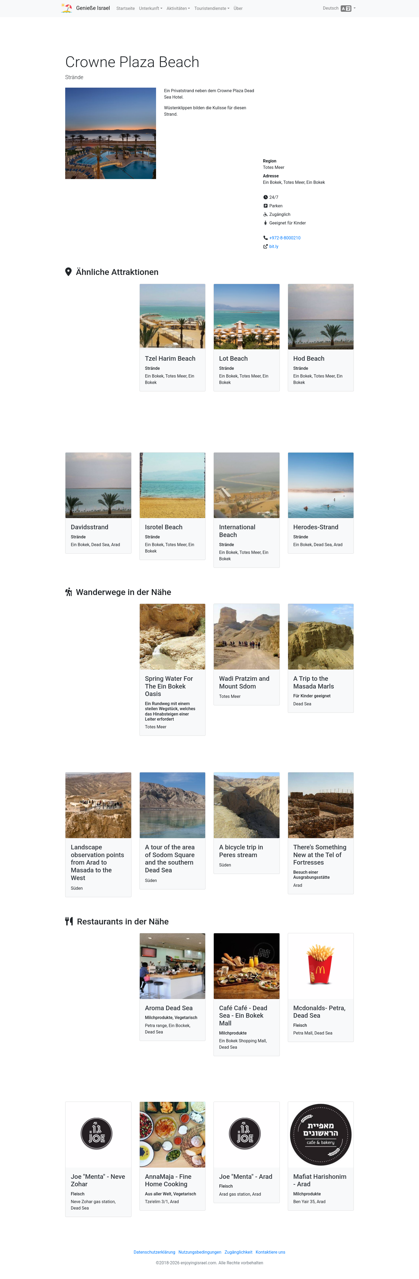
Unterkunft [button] (149, 8)
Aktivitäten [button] (177, 8)
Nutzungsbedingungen (200, 1252)
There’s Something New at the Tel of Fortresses (320, 854)
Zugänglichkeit (238, 1252)
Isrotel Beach (164, 527)
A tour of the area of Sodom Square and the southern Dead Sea (170, 858)
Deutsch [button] (337, 8)
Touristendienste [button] (210, 8)
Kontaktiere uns (270, 1252)
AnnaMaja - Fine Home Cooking (168, 1180)
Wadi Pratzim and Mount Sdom (244, 682)
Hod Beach (309, 358)
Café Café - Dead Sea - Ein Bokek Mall (243, 1015)
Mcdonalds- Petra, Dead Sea (319, 1012)
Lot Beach (233, 358)
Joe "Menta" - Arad (245, 1176)
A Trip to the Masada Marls (313, 682)
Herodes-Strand (316, 527)
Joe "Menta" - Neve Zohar (98, 1180)
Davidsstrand (89, 527)
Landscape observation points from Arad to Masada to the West (97, 862)
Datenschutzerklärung (154, 1252)
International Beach (237, 531)
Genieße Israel (93, 8)
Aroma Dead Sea (169, 1008)
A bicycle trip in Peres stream (241, 851)
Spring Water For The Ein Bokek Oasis (169, 686)
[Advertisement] (209, 37)
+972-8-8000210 (285, 237)
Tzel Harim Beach (170, 358)
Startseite (126, 8)
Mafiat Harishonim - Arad (320, 1180)
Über (238, 8)
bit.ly (273, 246)
